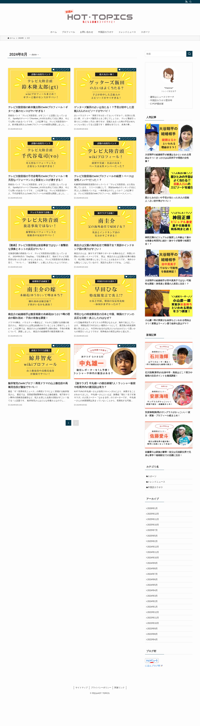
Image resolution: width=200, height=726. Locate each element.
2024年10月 (154, 570)
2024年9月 (153, 576)
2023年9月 (153, 654)
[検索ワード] (168, 54)
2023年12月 (154, 635)
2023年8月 (153, 661)
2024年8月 (153, 583)
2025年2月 (153, 551)
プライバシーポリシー (101, 716)
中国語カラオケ (156, 489)
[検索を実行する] (189, 54)
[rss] (186, 1)
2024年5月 (153, 603)
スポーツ (153, 477)
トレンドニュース (157, 483)
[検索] (190, 1)
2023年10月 (154, 648)
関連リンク (119, 716)
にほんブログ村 (153, 694)
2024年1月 (153, 628)
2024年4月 (153, 609)
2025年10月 (154, 531)
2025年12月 (154, 518)
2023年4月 (153, 667)
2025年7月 (153, 538)
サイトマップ (81, 716)
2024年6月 (153, 596)
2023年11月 (154, 641)
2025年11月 (154, 525)
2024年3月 (153, 615)
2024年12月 (154, 557)
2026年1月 (153, 512)
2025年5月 (153, 544)
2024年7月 (153, 589)
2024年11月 (154, 564)
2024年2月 (153, 622)
